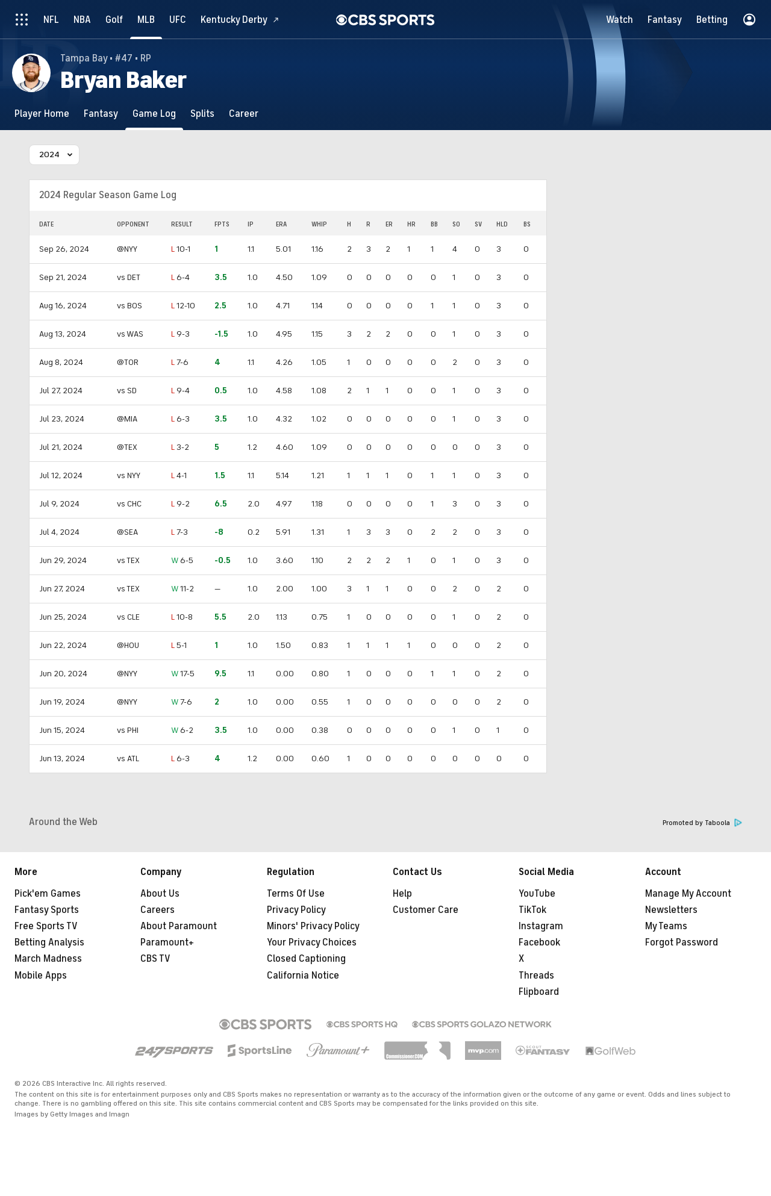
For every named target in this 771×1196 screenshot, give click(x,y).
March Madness (48, 959)
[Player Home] (41, 113)
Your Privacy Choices (312, 942)
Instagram (541, 926)
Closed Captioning (306, 959)
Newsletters (671, 910)
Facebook (539, 942)
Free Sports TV (46, 926)
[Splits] (202, 113)
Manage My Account (688, 894)
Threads (536, 976)
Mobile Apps (40, 976)
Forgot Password (681, 942)
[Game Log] (154, 113)
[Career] (244, 113)
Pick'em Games (47, 894)
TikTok (532, 910)
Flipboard (539, 992)
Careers (157, 910)
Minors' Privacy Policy (313, 926)
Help (402, 894)
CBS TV (155, 959)
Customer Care (425, 910)
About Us (159, 894)
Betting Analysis (49, 942)
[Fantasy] (100, 113)
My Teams (666, 926)
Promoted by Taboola (702, 823)
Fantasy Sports (46, 910)
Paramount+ (167, 942)
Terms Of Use (296, 894)
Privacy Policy (296, 910)
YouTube (537, 894)
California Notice (303, 976)
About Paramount (178, 926)
